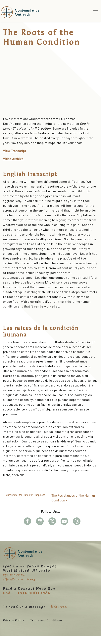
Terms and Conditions (46, 620)
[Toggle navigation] (95, 12)
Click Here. (58, 606)
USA (7, 592)
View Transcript (14, 151)
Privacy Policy (13, 620)
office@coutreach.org (19, 579)
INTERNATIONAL (34, 592)
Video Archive (13, 159)
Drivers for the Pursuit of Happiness (25, 495)
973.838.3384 (14, 574)
